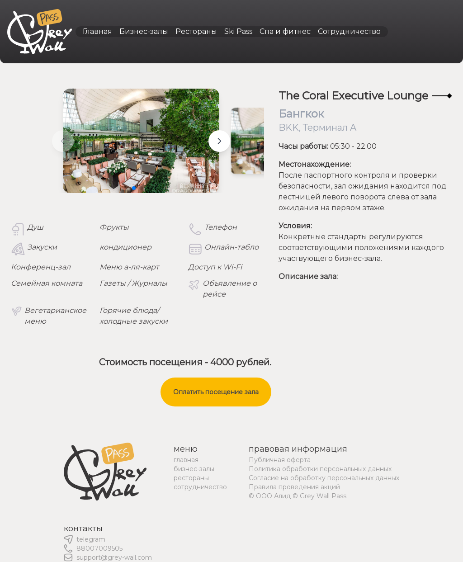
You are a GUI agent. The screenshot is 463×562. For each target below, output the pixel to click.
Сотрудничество (349, 31)
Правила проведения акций (294, 487)
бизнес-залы (194, 469)
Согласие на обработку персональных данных (324, 478)
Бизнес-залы (143, 31)
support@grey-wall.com (114, 557)
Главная (97, 31)
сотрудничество (200, 487)
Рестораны (196, 31)
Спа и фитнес (285, 31)
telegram (90, 539)
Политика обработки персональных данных (320, 469)
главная (186, 460)
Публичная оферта (280, 460)
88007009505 (99, 548)
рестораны (191, 478)
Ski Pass (238, 31)
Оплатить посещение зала (216, 392)
